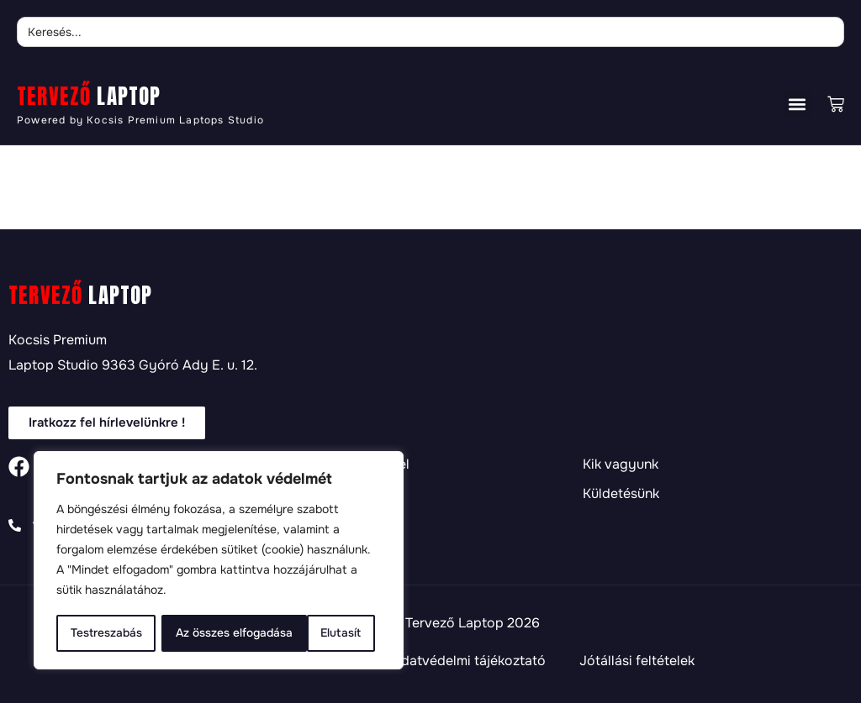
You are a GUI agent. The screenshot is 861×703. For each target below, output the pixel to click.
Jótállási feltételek (637, 661)
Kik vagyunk (620, 464)
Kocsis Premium (57, 340)
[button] (797, 104)
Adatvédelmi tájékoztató (469, 661)
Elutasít (195, 633)
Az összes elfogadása (308, 633)
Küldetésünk (621, 493)
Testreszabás (106, 633)
